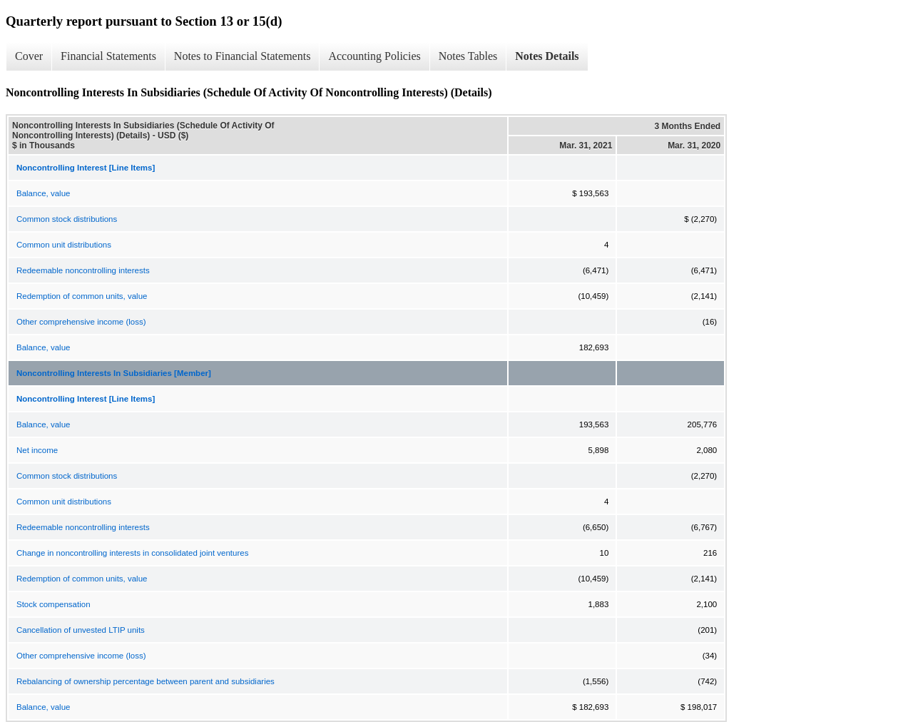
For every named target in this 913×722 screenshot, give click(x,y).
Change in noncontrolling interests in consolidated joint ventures (132, 553)
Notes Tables (468, 56)
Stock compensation (53, 604)
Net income (37, 450)
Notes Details (546, 56)
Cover (29, 56)
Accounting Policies (374, 56)
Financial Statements (108, 56)
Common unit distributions (63, 244)
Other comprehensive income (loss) (81, 321)
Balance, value (43, 193)
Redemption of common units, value (81, 296)
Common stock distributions (66, 219)
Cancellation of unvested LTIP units (80, 630)
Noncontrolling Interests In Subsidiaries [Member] (113, 373)
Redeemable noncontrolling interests (83, 270)
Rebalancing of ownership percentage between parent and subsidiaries (145, 681)
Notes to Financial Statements (242, 56)
